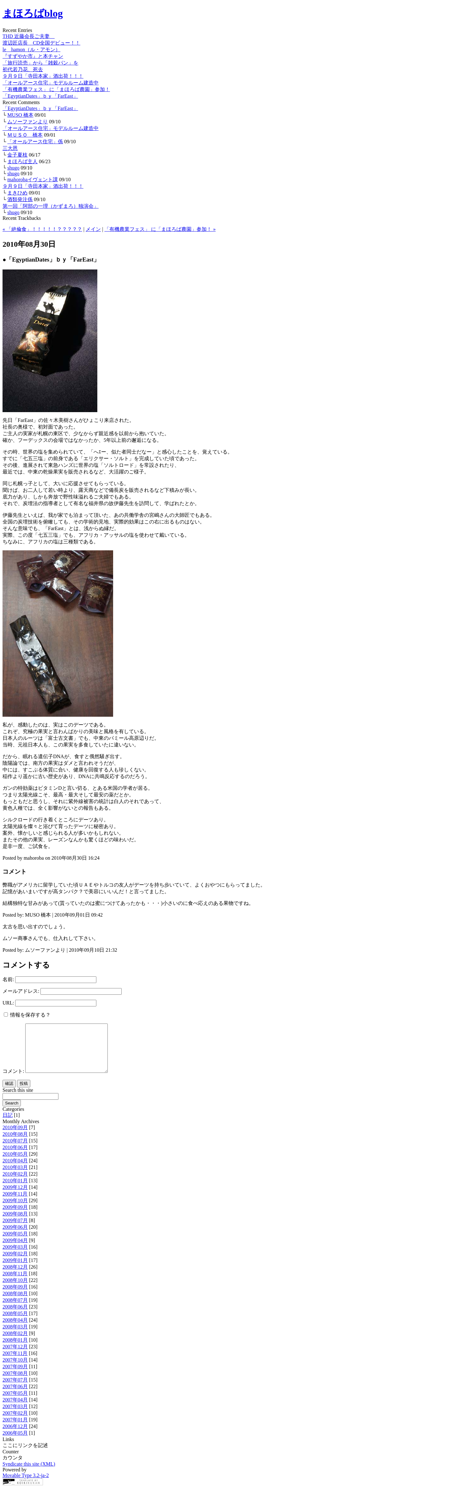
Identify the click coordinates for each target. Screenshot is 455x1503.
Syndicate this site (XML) (29, 1473)
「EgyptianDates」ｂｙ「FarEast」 (40, 96)
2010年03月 (15, 1176)
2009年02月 (15, 1263)
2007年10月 (15, 1369)
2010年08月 (15, 1143)
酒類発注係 (20, 199)
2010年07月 (15, 1150)
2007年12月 (15, 1356)
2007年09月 (15, 1376)
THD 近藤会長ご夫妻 (29, 36)
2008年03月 (15, 1336)
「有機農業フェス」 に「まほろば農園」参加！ (56, 89)
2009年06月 (15, 1236)
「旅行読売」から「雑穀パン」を (40, 62)
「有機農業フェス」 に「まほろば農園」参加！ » (159, 229)
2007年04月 (15, 1409)
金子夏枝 (17, 155)
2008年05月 (15, 1323)
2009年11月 (15, 1203)
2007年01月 (15, 1429)
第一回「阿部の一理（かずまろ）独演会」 (51, 206)
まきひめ (17, 192)
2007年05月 (15, 1402)
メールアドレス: (21, 991)
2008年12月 (15, 1276)
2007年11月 (15, 1362)
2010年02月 (15, 1183)
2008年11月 (15, 1283)
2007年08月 (15, 1382)
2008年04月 (15, 1329)
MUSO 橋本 (20, 115)
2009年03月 (15, 1256)
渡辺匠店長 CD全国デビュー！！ (41, 43)
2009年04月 (15, 1249)
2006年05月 (15, 1442)
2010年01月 (15, 1190)
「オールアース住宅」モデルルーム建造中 (51, 82)
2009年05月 (15, 1243)
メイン (93, 229)
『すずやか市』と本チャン (33, 56)
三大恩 (10, 148)
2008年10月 (15, 1289)
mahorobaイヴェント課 (32, 179)
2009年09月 (15, 1216)
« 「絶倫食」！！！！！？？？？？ (42, 229)
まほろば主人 (22, 161)
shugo (13, 167)
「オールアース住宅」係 (35, 141)
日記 (8, 1124)
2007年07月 (15, 1389)
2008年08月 (15, 1303)
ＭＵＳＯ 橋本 (25, 135)
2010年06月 (15, 1157)
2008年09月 (15, 1296)
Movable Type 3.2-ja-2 (26, 1485)
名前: (8, 979)
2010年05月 (15, 1163)
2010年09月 (15, 1137)
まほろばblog (33, 13)
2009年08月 (15, 1223)
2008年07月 (15, 1309)
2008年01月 (15, 1349)
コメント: (13, 1080)
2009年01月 (15, 1269)
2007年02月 (15, 1422)
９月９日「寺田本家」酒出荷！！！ (43, 76)
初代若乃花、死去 (23, 69)
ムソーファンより (27, 121)
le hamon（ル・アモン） (31, 49)
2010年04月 (15, 1170)
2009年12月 (15, 1196)
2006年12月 (15, 1435)
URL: (8, 1002)
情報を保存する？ (27, 1014)
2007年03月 (15, 1416)
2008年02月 (15, 1342)
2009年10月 (15, 1210)
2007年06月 (15, 1396)
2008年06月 (15, 1316)
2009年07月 (15, 1230)
